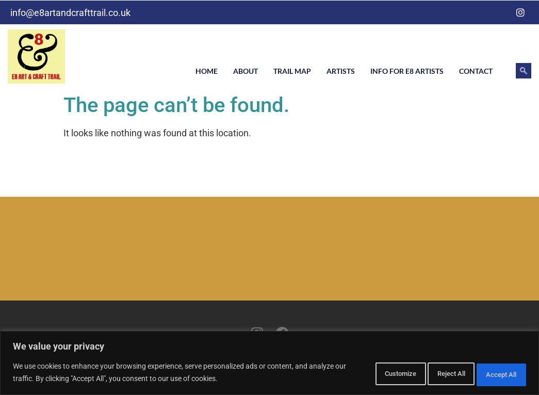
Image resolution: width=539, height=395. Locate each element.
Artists (340, 71)
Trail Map (292, 71)
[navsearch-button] (523, 70)
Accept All (494, 374)
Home (206, 71)
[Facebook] (500, 12)
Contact (476, 71)
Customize (361, 374)
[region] (269, 364)
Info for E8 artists (407, 71)
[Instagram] (520, 12)
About (245, 71)
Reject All (428, 374)
